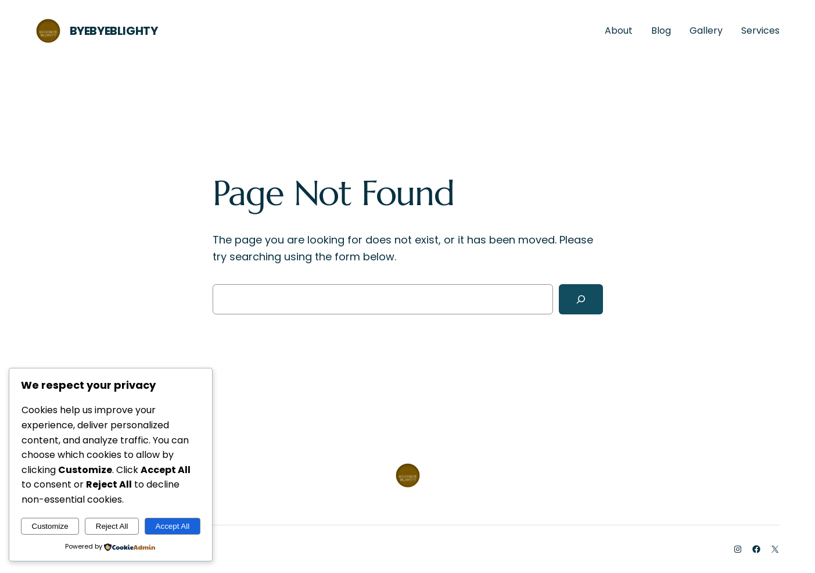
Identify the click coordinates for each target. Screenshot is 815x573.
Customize (50, 526)
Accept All (173, 526)
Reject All (112, 526)
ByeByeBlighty (114, 31)
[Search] (581, 299)
